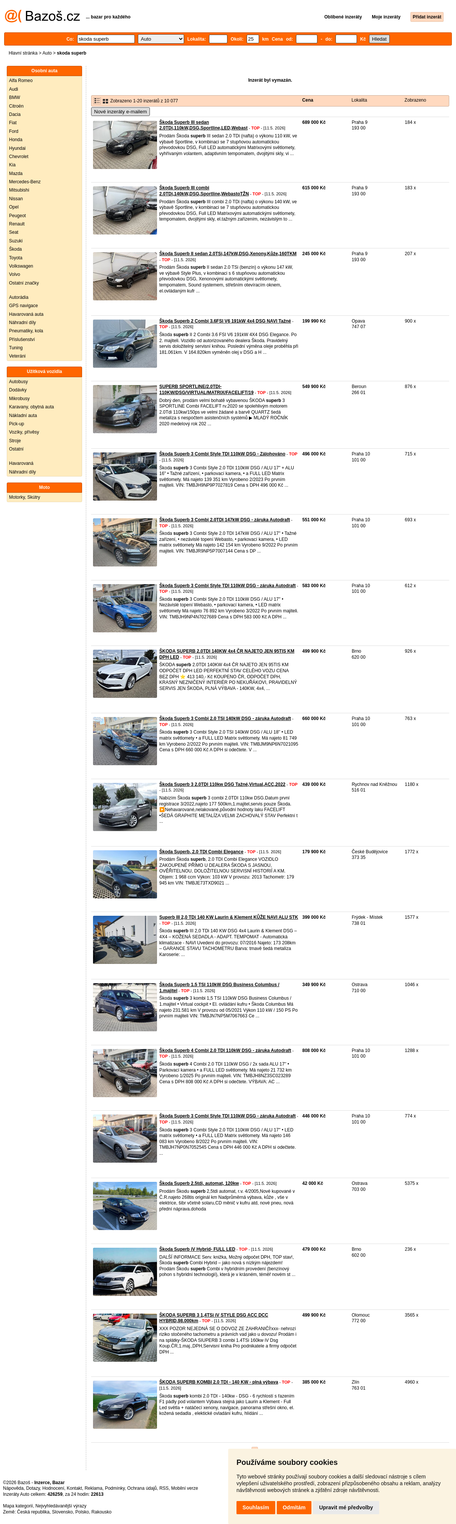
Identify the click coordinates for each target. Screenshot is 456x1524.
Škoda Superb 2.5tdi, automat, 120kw (199, 1183)
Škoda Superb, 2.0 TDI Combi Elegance (201, 851)
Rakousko (101, 1512)
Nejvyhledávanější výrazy (60, 1506)
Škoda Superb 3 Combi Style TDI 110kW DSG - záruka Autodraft (227, 585)
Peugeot (17, 215)
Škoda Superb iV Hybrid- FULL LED (197, 1249)
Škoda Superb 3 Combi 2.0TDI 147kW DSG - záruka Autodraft (224, 519)
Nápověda (13, 1488)
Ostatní (16, 449)
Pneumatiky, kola (26, 330)
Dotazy (33, 1488)
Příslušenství (22, 339)
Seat (13, 232)
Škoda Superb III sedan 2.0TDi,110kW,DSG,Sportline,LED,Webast (203, 125)
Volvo (14, 274)
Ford (13, 131)
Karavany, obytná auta (31, 407)
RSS (164, 1488)
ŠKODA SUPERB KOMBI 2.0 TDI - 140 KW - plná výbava (218, 1382)
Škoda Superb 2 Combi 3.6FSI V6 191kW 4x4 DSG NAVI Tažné (225, 321)
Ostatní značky (24, 283)
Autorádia (18, 297)
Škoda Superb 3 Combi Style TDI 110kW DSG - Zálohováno (222, 454)
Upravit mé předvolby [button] (346, 1507)
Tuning (16, 347)
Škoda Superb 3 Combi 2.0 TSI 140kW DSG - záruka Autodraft (225, 718)
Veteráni (17, 356)
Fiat (13, 122)
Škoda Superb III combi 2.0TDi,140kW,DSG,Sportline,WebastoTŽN (204, 190)
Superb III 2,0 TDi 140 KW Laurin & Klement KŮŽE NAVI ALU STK (228, 917)
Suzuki (16, 241)
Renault (16, 224)
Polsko (82, 1512)
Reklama (93, 1488)
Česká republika (33, 1512)
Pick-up (16, 423)
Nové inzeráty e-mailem (120, 111)
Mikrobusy (19, 398)
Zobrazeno (415, 100)
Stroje (15, 440)
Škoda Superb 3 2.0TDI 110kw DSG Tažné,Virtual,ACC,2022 (222, 784)
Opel (13, 207)
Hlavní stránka (23, 53)
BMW (14, 97)
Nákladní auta (23, 415)
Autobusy (18, 381)
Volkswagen (21, 266)
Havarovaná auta (26, 314)
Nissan (16, 198)
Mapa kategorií (18, 1506)
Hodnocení (53, 1488)
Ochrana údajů (142, 1488)
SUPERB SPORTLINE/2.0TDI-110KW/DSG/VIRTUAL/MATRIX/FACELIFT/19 (206, 389)
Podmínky (115, 1488)
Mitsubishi (19, 190)
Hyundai (17, 148)
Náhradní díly (22, 322)
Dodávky (18, 390)
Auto (47, 53)
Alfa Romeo (21, 80)
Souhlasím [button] (255, 1507)
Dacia (15, 114)
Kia (12, 164)
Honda (15, 139)
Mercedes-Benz (25, 181)
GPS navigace (23, 305)
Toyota (15, 257)
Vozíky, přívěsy (24, 432)
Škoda (15, 249)
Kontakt (74, 1488)
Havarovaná (21, 463)
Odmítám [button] (294, 1507)
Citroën (16, 106)
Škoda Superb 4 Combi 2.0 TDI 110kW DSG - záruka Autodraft (225, 1050)
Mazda (16, 173)
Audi (13, 89)
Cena (307, 100)
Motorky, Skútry (24, 497)
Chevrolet (18, 156)
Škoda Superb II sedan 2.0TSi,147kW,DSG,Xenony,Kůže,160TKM (228, 253)
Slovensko (62, 1512)
